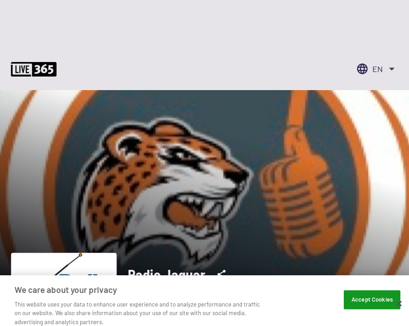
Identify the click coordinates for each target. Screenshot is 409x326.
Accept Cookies (372, 306)
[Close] (399, 310)
